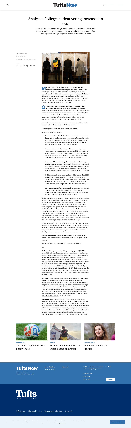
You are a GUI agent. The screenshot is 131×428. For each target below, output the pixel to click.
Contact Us (64, 367)
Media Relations (50, 369)
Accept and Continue (117, 422)
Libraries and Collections (53, 411)
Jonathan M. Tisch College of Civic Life (26, 59)
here (62, 128)
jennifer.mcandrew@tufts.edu (67, 238)
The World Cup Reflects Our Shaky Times (30, 347)
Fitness (52, 343)
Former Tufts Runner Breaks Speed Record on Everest (65, 347)
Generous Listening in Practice (95, 347)
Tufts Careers (20, 411)
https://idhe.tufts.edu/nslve (80, 272)
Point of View (20, 343)
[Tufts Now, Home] (65, 5)
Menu (7, 5)
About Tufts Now (50, 367)
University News (89, 343)
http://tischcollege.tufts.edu (50, 295)
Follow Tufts (109, 5)
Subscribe (121, 5)
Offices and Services (35, 411)
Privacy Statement (61, 423)
